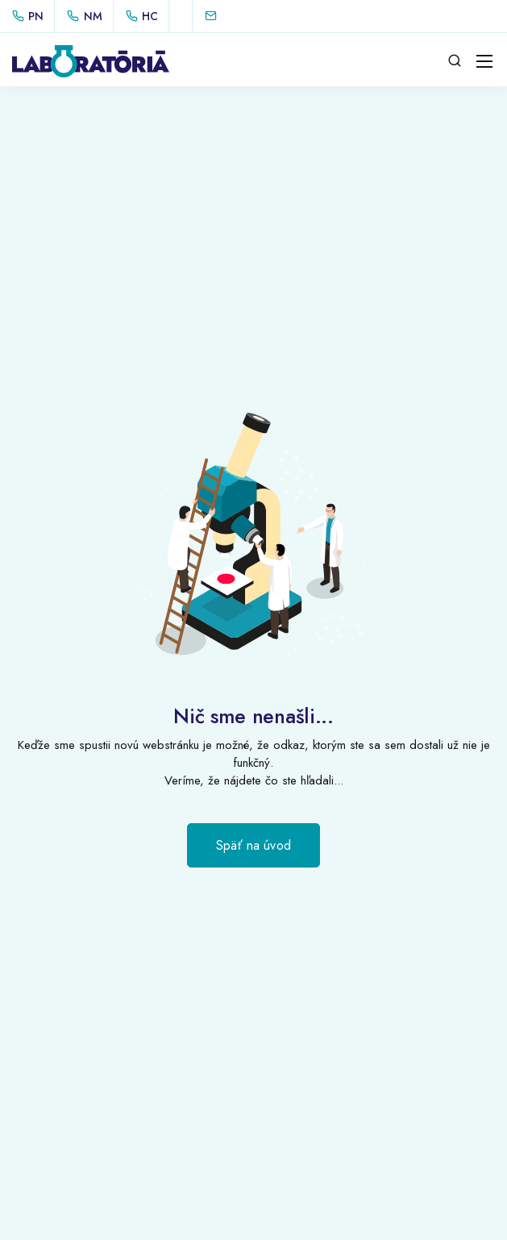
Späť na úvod (253, 845)
